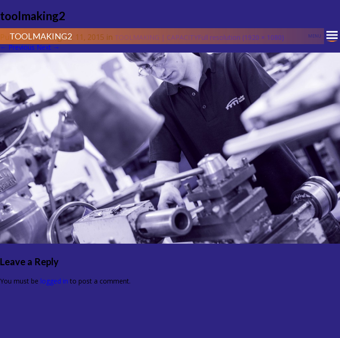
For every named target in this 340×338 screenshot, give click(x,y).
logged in (54, 281)
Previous (17, 47)
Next (48, 47)
